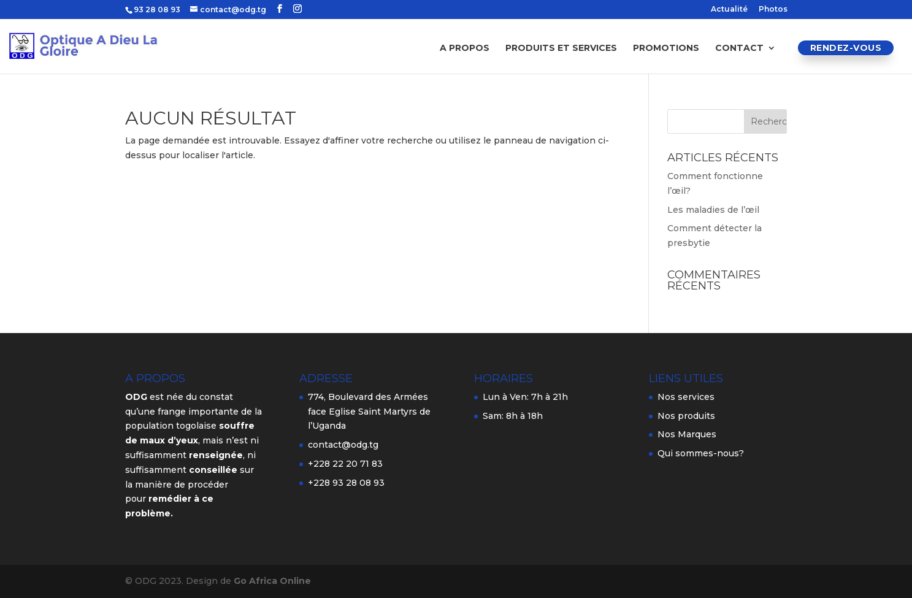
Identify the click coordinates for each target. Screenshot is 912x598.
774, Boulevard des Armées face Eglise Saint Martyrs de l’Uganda (369, 411)
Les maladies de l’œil (713, 209)
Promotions (666, 48)
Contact (739, 48)
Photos (773, 9)
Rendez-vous (846, 47)
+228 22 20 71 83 (345, 463)
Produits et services (561, 48)
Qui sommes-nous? (700, 453)
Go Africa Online (272, 580)
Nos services (686, 396)
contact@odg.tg (343, 444)
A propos (464, 48)
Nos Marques (686, 434)
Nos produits (686, 415)
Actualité (729, 9)
